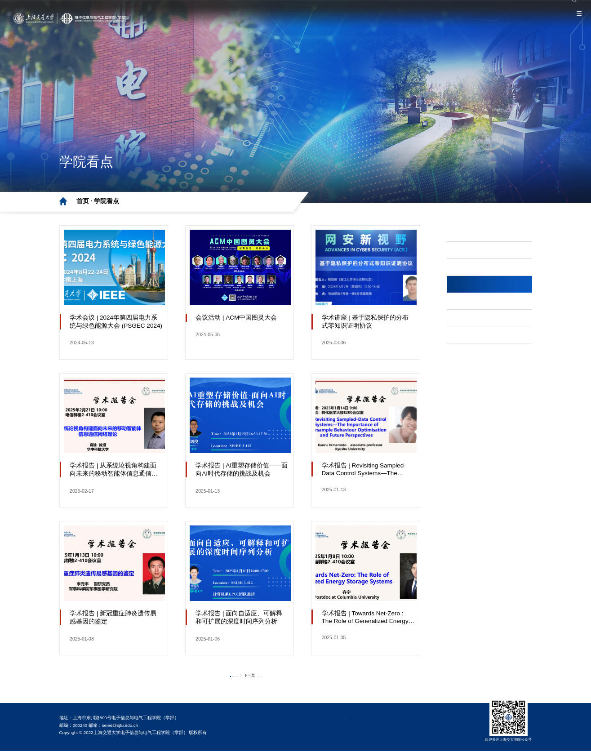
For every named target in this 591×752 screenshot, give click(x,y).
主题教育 (469, 268)
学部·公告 (470, 319)
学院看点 (106, 201)
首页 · (85, 201)
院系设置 (526, 5)
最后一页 (297, 675)
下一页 (266, 675)
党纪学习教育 (476, 250)
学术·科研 (470, 302)
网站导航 (469, 337)
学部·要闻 (470, 233)
